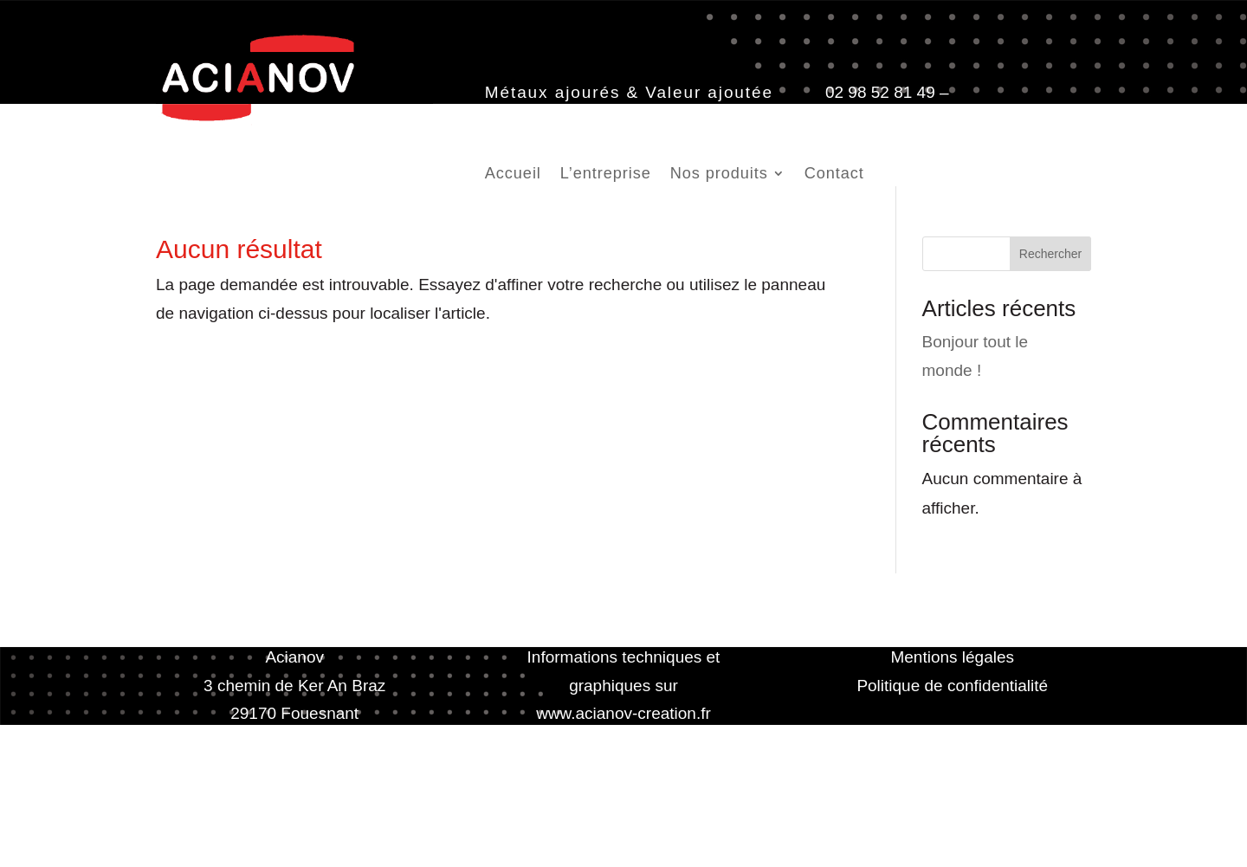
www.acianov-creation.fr (623, 713)
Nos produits (719, 174)
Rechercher (1050, 254)
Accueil (513, 174)
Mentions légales (952, 657)
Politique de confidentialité (952, 685)
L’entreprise (605, 174)
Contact (834, 174)
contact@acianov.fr (555, 120)
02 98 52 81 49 (880, 92)
